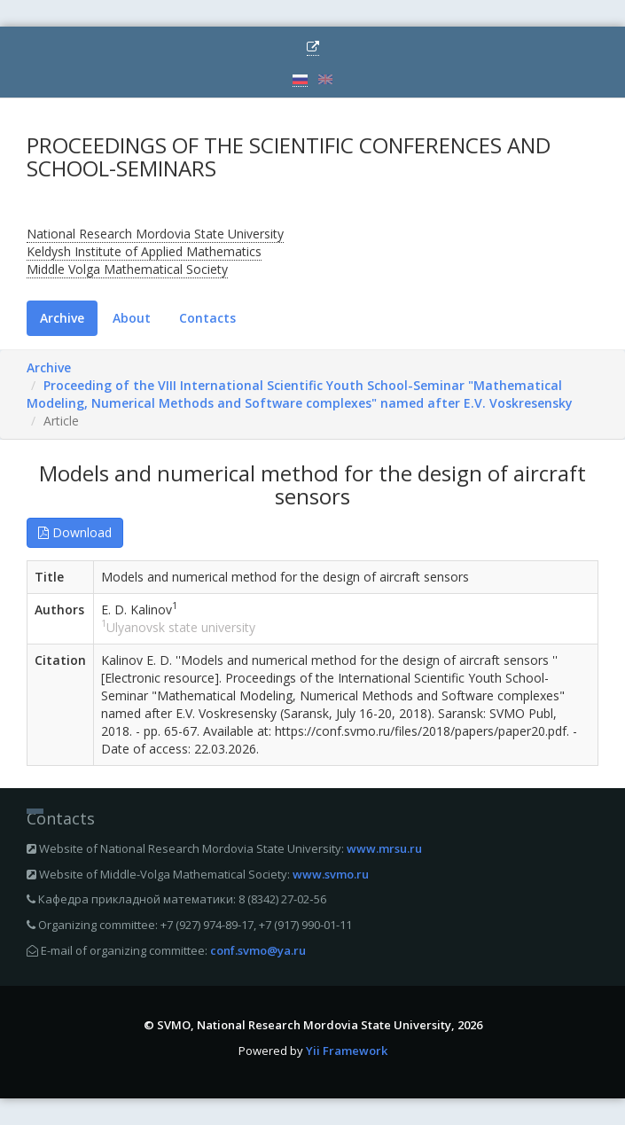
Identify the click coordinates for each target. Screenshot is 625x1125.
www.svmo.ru (331, 874)
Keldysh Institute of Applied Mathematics (144, 251)
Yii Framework (346, 1051)
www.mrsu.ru (384, 848)
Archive (62, 317)
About (132, 317)
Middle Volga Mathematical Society (127, 269)
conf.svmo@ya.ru (258, 950)
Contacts (207, 317)
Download (75, 532)
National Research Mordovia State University (155, 233)
